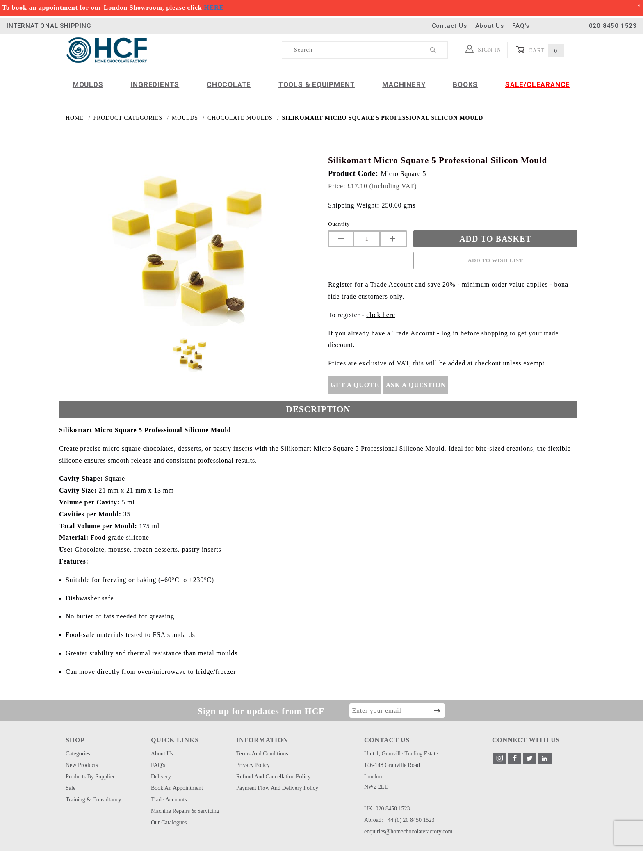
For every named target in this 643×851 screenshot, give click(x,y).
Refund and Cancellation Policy (273, 776)
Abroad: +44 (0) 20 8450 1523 (399, 820)
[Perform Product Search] (433, 50)
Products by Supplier (90, 776)
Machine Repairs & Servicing (185, 811)
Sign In (483, 49)
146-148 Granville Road (392, 765)
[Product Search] (351, 50)
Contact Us (449, 26)
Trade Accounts (169, 799)
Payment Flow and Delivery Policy (277, 788)
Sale (70, 788)
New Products (82, 765)
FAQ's (520, 26)
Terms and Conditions (262, 754)
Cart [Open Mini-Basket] (540, 50)
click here (380, 314)
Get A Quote (355, 384)
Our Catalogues (169, 822)
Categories (78, 754)
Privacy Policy (253, 765)
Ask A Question (416, 384)
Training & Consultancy (93, 799)
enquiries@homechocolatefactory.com (408, 831)
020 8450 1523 (613, 26)
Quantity (339, 224)
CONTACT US (387, 740)
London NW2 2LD (376, 781)
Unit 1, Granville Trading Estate (401, 754)
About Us (489, 26)
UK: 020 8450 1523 (387, 808)
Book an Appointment (177, 788)
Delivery (161, 776)
